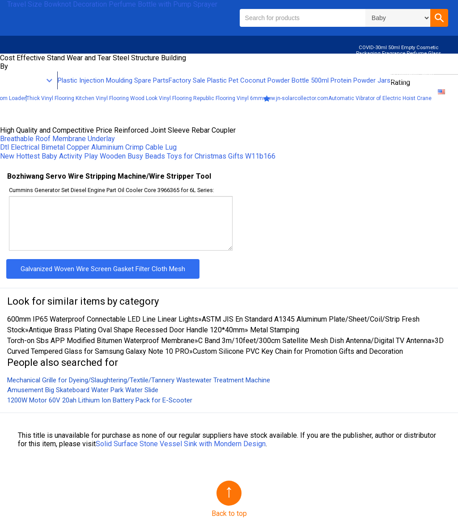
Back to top (229, 513)
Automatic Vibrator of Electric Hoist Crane (380, 98)
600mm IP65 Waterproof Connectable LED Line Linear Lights (102, 319)
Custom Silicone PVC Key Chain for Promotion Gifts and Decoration (298, 351)
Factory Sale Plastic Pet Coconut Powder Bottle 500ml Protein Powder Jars (279, 80)
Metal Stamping (273, 330)
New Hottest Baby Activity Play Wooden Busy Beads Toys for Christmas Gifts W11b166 (138, 156)
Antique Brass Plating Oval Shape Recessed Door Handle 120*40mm (137, 330)
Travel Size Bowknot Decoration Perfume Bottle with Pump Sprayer (112, 4)
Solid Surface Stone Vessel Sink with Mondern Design (181, 444)
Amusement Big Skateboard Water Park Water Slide (82, 390)
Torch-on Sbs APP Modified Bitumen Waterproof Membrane (101, 340)
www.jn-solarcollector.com (295, 98)
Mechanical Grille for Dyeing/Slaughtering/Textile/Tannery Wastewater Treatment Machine (138, 380)
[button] (439, 18)
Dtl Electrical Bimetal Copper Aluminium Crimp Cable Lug (88, 147)
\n (397, 18)
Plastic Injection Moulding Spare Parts (113, 80)
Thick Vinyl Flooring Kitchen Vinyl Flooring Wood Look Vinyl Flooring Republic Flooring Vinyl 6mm (144, 98)
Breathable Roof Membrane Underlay (57, 138)
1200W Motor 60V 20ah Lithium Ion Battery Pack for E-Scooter (99, 400)
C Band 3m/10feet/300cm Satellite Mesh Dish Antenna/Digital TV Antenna (314, 340)
